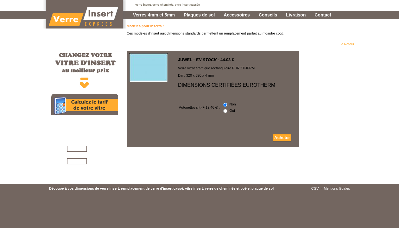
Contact (322, 14)
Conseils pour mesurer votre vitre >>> (92, 191)
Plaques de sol (199, 14)
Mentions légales (337, 208)
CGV (315, 208)
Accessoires (237, 14)
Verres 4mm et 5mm (154, 14)
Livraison (296, 14)
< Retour (348, 44)
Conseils (268, 14)
